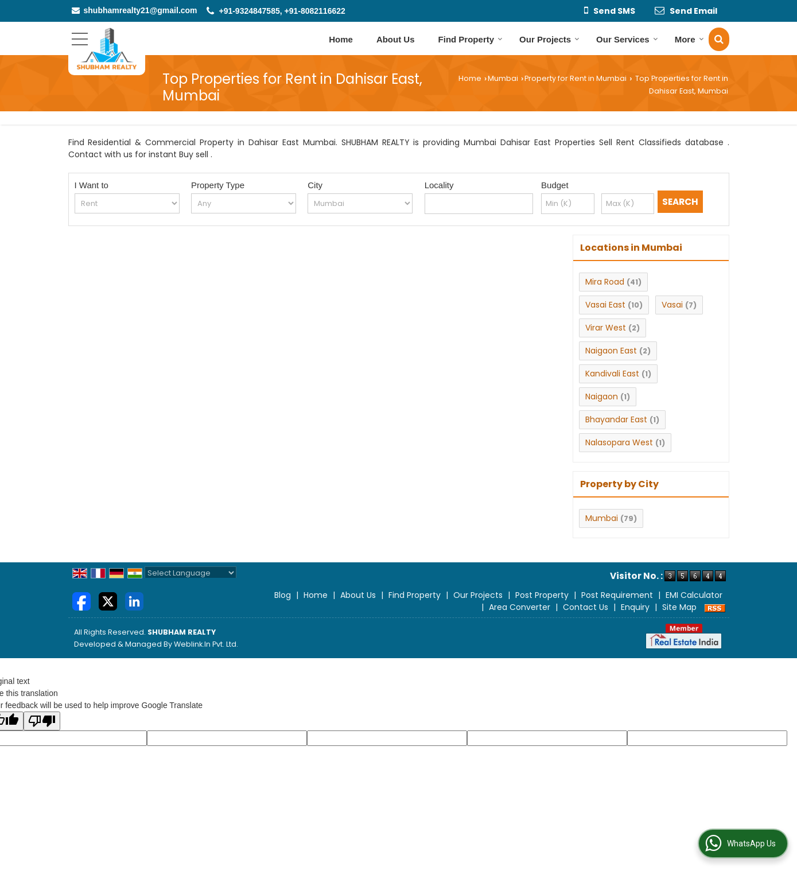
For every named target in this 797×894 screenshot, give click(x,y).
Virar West (605, 327)
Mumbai (503, 78)
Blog (282, 595)
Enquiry (635, 607)
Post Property (542, 595)
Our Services (627, 39)
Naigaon (601, 396)
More (689, 39)
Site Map (679, 607)
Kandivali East (612, 373)
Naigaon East (611, 350)
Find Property (470, 39)
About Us (395, 39)
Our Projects (549, 39)
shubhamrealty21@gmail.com (140, 10)
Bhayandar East (616, 419)
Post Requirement (617, 595)
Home (341, 39)
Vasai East (605, 304)
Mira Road (604, 281)
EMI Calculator (694, 595)
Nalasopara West (619, 442)
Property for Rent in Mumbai (575, 78)
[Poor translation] (42, 721)
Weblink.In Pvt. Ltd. (206, 644)
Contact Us (585, 607)
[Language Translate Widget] (190, 573)
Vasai (672, 304)
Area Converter (519, 607)
